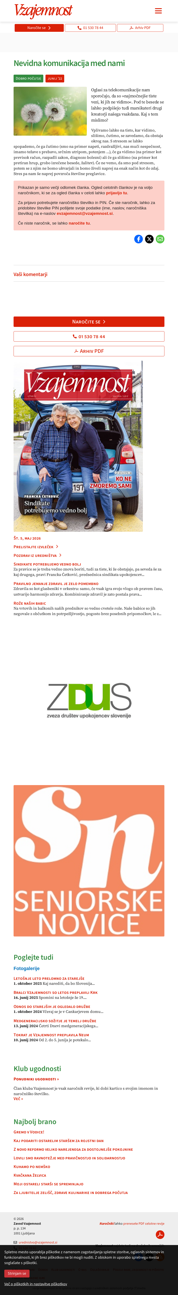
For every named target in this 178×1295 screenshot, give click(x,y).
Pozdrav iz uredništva (38, 555)
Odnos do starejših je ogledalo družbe (52, 1006)
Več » (18, 1099)
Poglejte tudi (33, 957)
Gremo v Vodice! (29, 1132)
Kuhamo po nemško (32, 1167)
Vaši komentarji (30, 274)
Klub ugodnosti (37, 1069)
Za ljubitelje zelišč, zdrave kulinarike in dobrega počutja (71, 1193)
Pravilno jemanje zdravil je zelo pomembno (56, 584)
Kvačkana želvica (30, 1175)
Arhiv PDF (140, 28)
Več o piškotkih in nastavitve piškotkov (35, 1284)
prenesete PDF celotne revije (143, 1223)
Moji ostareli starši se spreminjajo (48, 1184)
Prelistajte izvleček (36, 547)
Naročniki (106, 1223)
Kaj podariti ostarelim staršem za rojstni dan (59, 1141)
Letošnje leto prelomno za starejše (49, 978)
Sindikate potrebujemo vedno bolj (47, 564)
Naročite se (39, 28)
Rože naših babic (30, 603)
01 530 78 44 (90, 28)
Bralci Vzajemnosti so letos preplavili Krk (56, 992)
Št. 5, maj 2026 (27, 538)
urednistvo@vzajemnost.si (35, 1242)
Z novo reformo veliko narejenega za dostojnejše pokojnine (73, 1149)
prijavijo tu (116, 193)
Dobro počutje (28, 78)
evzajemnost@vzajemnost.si (85, 213)
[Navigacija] (158, 11)
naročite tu (79, 223)
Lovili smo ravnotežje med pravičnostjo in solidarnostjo (69, 1158)
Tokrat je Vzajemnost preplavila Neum (51, 1035)
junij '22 (55, 78)
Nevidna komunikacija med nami (69, 63)
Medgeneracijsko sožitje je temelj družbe (55, 1021)
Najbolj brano (35, 1122)
